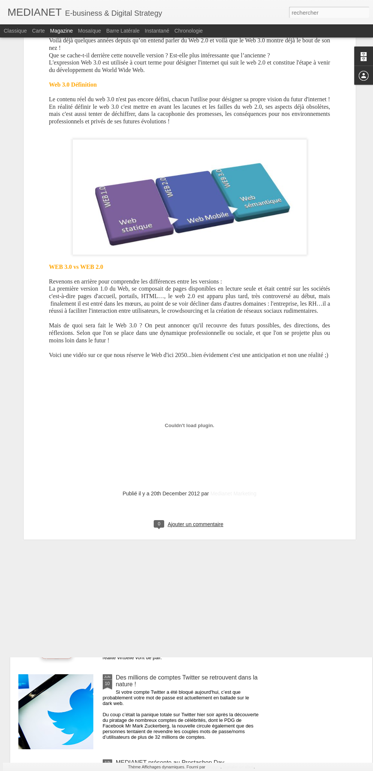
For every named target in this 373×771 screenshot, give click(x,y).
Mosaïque (89, 31)
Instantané (157, 31)
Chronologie (188, 31)
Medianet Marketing (233, 383)
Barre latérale (122, 31)
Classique (15, 31)
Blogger (213, 767)
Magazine (61, 31)
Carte (38, 31)
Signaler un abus (238, 767)
